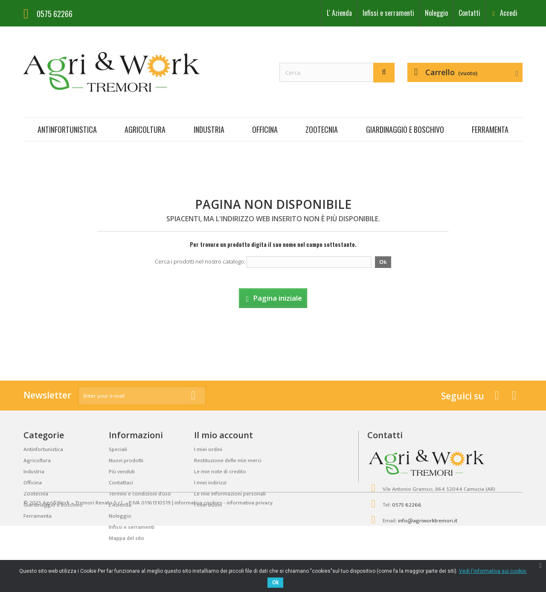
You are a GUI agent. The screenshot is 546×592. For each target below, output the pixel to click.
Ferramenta (490, 129)
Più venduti (122, 471)
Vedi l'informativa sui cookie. (493, 571)
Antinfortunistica (67, 129)
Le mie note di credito (220, 471)
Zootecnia (321, 129)
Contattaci (121, 482)
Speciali (118, 449)
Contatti (469, 13)
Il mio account (223, 435)
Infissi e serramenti (388, 13)
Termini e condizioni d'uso (140, 493)
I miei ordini (208, 449)
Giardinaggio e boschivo (405, 129)
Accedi (507, 13)
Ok (275, 583)
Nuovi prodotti (126, 460)
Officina (265, 129)
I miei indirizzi (210, 482)
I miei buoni (208, 505)
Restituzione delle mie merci (227, 460)
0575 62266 (406, 505)
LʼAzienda (339, 13)
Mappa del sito (126, 538)
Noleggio (436, 13)
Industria (209, 129)
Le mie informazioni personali (230, 493)
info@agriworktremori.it (427, 520)
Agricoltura (145, 129)
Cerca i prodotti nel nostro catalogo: (200, 261)
